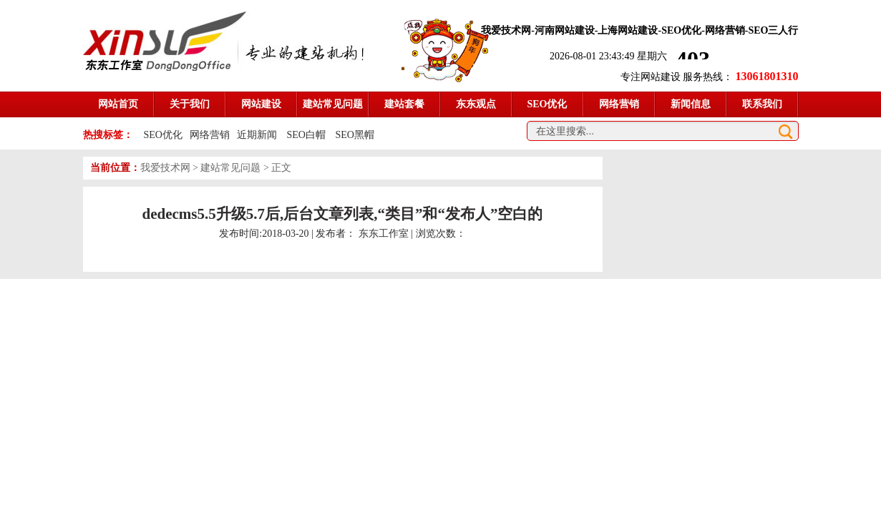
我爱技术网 (165, 167)
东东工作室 (384, 233)
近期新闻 (257, 134)
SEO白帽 (307, 134)
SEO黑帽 (354, 134)
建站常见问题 (230, 167)
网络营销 (210, 134)
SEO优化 (163, 134)
